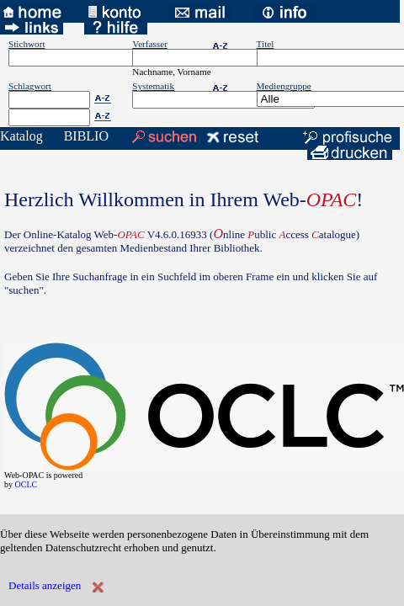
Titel (265, 44)
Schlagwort (29, 86)
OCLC (26, 484)
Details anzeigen (44, 585)
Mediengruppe (284, 86)
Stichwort (26, 44)
